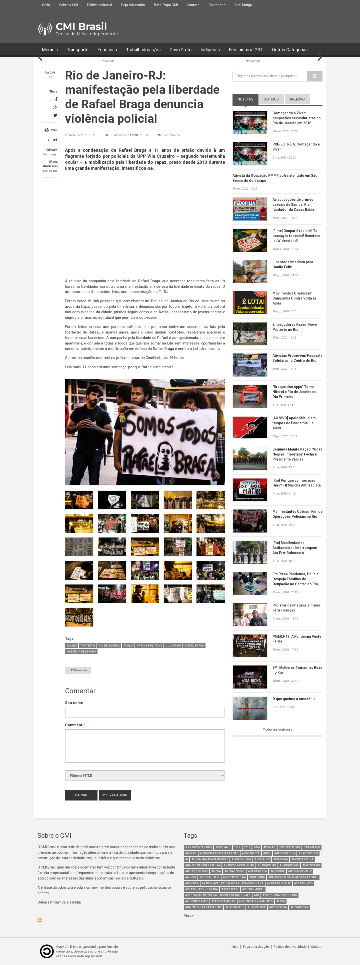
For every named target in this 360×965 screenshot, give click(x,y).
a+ (55, 139)
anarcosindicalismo (239, 865)
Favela (128, 645)
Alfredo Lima (241, 859)
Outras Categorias (290, 49)
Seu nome (74, 702)
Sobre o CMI (68, 5)
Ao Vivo (190, 877)
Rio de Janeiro (109, 645)
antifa (216, 871)
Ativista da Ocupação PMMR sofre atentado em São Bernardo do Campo (275, 178)
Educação (107, 49)
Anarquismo (267, 865)
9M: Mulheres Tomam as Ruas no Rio (293, 670)
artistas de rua (278, 883)
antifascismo (234, 871)
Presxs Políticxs (149, 645)
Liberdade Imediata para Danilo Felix (292, 264)
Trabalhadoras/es (143, 49)
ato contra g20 (196, 901)
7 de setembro (289, 847)
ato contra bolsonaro (280, 895)
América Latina (302, 859)
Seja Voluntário (133, 5)
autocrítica (257, 907)
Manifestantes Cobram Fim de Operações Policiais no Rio (297, 514)
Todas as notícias (277, 730)
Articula (191, 883)
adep (266, 853)
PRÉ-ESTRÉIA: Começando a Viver (296, 146)
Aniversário (311, 865)
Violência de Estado (81, 651)
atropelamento (223, 901)
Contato (193, 5)
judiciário (173, 645)
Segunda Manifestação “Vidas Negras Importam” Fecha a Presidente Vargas (294, 454)
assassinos (230, 889)
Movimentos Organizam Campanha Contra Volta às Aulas (294, 298)
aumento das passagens (203, 907)
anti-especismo (196, 871)
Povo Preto (181, 49)
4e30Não (269, 847)
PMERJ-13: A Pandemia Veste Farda (297, 639)
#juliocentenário (198, 847)
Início (46, 5)
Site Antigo (243, 5)
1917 (237, 847)
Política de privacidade (290, 946)
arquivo (297, 99)
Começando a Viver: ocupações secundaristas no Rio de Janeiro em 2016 (296, 118)
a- (49, 140)
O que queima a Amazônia (294, 699)
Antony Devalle (300, 871)
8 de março (312, 847)
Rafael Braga (194, 645)
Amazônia (281, 859)
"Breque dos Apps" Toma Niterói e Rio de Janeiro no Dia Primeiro (294, 392)
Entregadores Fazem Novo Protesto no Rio (294, 327)
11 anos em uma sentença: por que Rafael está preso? (127, 367)
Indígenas (210, 49)
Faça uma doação (256, 946)
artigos (271, 99)
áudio (280, 901)
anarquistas (289, 865)
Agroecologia (284, 853)
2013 (247, 847)
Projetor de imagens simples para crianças (296, 607)
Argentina (257, 877)
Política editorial (99, 5)
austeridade (235, 907)
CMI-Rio (71, 645)
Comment (75, 725)
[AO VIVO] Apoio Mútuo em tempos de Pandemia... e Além (294, 423)
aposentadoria (234, 877)
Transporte (77, 49)
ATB (256, 895)
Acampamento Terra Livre (219, 853)
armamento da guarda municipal (293, 877)
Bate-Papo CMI (166, 5)
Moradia (50, 49)
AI (186, 859)
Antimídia (277, 871)
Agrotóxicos (308, 853)
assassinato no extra (201, 889)
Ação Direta (251, 853)
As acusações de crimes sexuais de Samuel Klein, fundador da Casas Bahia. (293, 205)
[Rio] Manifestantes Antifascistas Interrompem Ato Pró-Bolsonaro (294, 548)
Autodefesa (278, 907)
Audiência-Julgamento (256, 901)
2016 (257, 847)
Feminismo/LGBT (246, 49)
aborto (190, 853)
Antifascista (257, 871)
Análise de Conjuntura (202, 865)
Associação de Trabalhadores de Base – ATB (217, 895)
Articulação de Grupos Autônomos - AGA (232, 883)
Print (54, 130)
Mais (188, 916)
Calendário (217, 5)
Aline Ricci (262, 859)
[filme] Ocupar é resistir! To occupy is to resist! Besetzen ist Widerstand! (296, 236)
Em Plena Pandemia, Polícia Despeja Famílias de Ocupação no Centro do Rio (295, 579)
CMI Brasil (81, 26)
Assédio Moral (253, 889)
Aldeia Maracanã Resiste (210, 859)
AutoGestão (299, 907)
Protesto (87, 645)
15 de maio (223, 847)
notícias (245, 99)
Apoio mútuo (209, 877)
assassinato (303, 883)
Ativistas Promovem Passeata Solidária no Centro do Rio (297, 361)
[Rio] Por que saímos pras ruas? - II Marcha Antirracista (296, 483)
